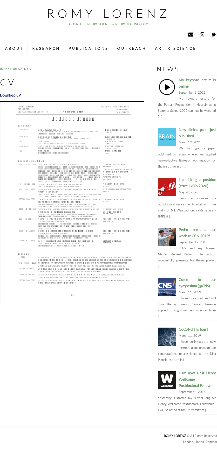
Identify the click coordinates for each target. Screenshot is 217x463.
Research (46, 48)
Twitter (213, 34)
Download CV (10, 95)
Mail (190, 34)
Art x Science (176, 48)
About (14, 48)
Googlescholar (202, 34)
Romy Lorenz (108, 13)
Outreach (131, 48)
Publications (88, 48)
